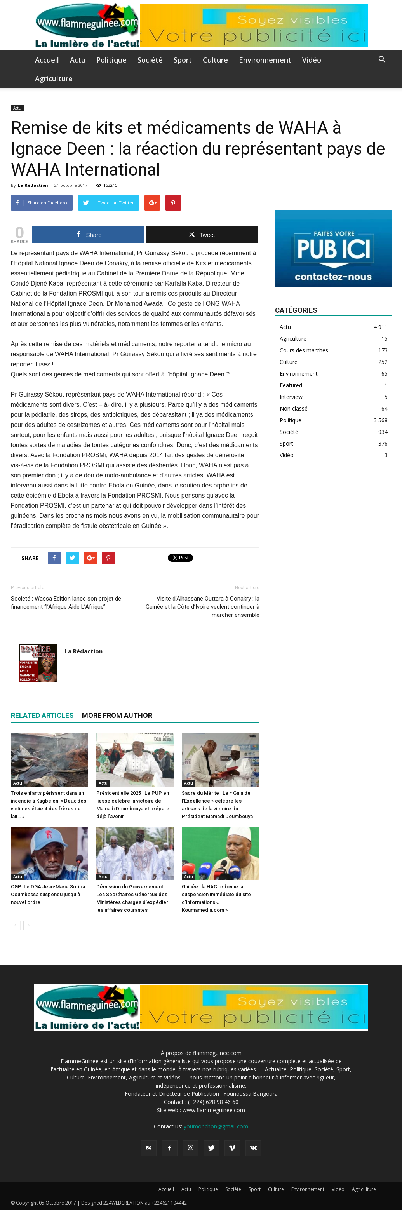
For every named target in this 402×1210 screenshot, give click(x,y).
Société (150, 59)
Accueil (47, 59)
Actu (77, 59)
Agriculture (54, 78)
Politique (111, 59)
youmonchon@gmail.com (216, 1126)
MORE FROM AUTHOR (117, 715)
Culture (215, 59)
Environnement (265, 59)
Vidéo (311, 59)
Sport (183, 59)
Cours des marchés (304, 350)
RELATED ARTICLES (42, 715)
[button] (382, 60)
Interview (291, 396)
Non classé (294, 408)
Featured (291, 385)
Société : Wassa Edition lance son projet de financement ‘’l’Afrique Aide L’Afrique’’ (66, 602)
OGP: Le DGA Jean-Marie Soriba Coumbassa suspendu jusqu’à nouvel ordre (48, 894)
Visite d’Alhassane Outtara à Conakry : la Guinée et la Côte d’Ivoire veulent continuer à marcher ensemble (202, 606)
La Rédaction (33, 185)
